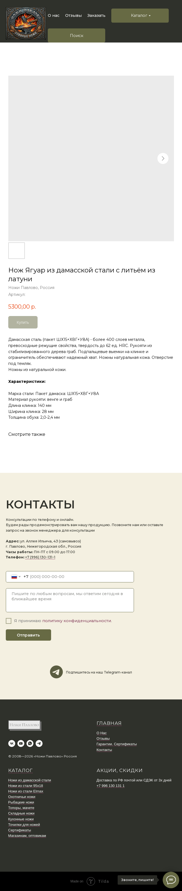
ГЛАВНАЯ (109, 723)
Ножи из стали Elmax (25, 791)
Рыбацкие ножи (21, 802)
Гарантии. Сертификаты (117, 744)
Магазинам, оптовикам (27, 836)
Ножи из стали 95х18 (25, 786)
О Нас (102, 733)
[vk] (11, 743)
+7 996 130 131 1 (111, 786)
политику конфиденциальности (76, 620)
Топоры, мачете (21, 808)
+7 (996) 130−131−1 (40, 557)
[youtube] (20, 743)
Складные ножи (21, 813)
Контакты (104, 750)
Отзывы (73, 15)
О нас (53, 15)
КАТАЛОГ (20, 770)
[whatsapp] (30, 743)
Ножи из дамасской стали (29, 780)
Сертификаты (19, 830)
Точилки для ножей (24, 825)
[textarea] (70, 600)
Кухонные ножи (21, 819)
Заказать (96, 15)
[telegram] (39, 743)
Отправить (28, 635)
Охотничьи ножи (21, 797)
